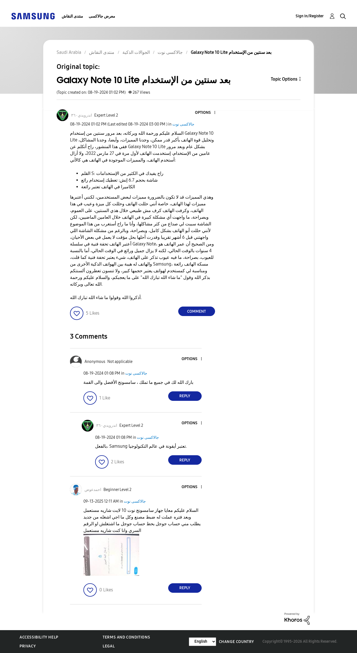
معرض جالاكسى (102, 16)
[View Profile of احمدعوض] (93, 489)
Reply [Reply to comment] (184, 396)
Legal (109, 646)
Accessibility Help (39, 637)
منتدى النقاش (72, 16)
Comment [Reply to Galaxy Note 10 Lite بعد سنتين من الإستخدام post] (196, 311)
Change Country (236, 641)
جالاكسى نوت (183, 124)
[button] (205, 112)
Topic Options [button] (284, 79)
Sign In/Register (310, 16)
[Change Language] (202, 641)
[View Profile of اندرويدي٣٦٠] (81, 115)
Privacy (28, 646)
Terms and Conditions (126, 637)
